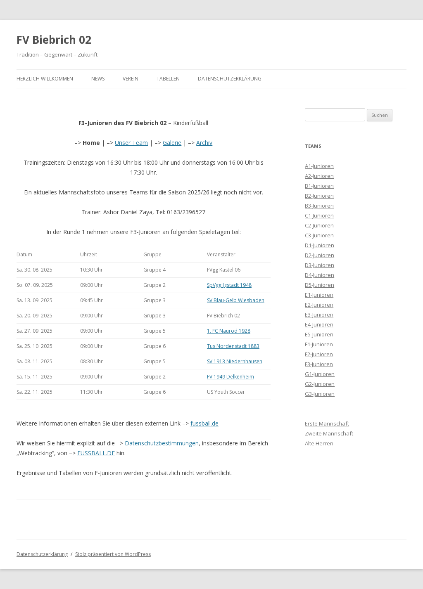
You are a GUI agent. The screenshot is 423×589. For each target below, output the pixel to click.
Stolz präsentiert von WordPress (113, 554)
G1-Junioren (320, 374)
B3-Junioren (319, 205)
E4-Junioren (319, 324)
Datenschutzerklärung (229, 78)
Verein (130, 78)
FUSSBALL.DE (96, 453)
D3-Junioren (319, 265)
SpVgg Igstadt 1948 (229, 285)
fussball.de (204, 423)
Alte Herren (319, 443)
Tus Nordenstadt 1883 (233, 346)
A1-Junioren (319, 166)
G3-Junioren (320, 393)
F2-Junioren (319, 354)
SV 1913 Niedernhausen (234, 361)
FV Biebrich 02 (54, 39)
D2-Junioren (319, 255)
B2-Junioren (319, 195)
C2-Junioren (319, 225)
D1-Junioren (319, 245)
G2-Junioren (320, 384)
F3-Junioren (319, 364)
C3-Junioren (319, 235)
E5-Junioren (319, 334)
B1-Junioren (319, 185)
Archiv (204, 143)
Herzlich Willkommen (45, 78)
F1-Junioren (319, 344)
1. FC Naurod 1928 (228, 330)
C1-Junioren (319, 215)
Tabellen (168, 78)
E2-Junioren (319, 304)
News (98, 78)
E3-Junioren (319, 314)
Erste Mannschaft (327, 423)
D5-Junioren (319, 285)
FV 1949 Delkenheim (230, 376)
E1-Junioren (319, 294)
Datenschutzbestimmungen (162, 443)
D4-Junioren (319, 275)
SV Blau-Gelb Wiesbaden (235, 300)
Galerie (172, 143)
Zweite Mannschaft (329, 433)
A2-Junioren (319, 176)
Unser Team (131, 143)
